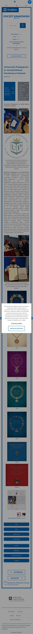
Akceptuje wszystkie (16, 328)
